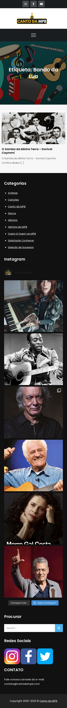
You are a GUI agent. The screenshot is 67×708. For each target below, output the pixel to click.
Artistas (13, 193)
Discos (12, 213)
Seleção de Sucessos (21, 247)
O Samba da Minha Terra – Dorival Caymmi (27, 151)
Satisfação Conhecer (21, 240)
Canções (13, 200)
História (12, 220)
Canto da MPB (17, 206)
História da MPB (17, 227)
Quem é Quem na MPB (22, 234)
